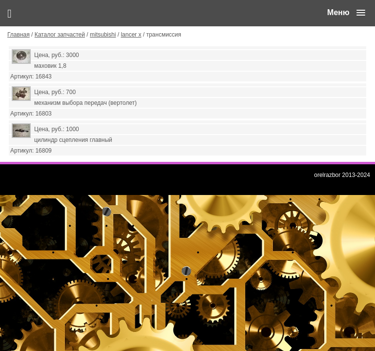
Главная (18, 34)
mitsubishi (103, 34)
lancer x (131, 34)
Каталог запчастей (60, 34)
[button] (346, 12)
